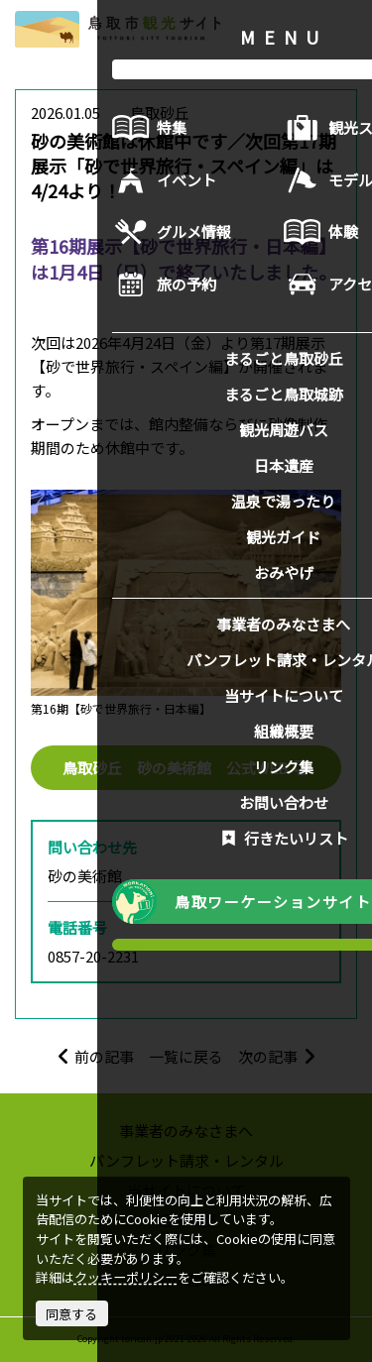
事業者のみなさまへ (186, 1130)
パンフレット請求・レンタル (186, 1160)
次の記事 (277, 1056)
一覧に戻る (186, 1056)
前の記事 (95, 1056)
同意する (71, 1314)
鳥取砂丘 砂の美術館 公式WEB (186, 767)
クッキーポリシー (126, 1277)
